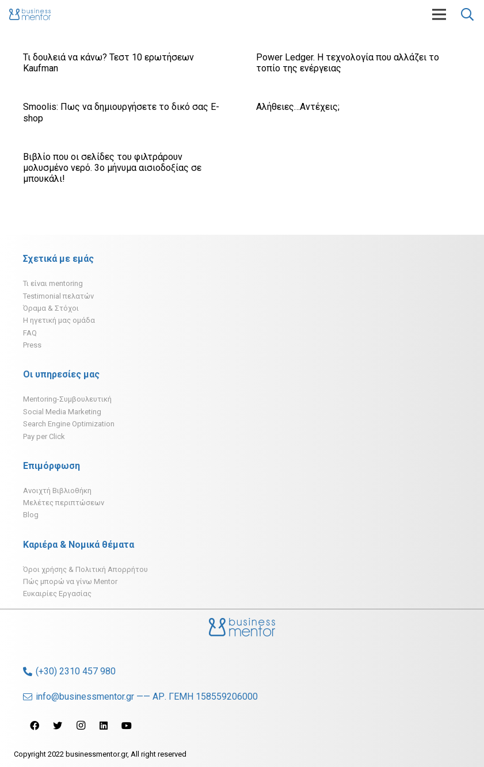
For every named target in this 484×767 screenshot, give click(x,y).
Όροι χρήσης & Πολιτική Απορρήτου (85, 569)
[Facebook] (34, 725)
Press (32, 345)
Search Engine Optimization (69, 423)
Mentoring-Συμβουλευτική (67, 399)
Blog (31, 514)
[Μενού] (439, 14)
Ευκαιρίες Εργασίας (57, 593)
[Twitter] (57, 725)
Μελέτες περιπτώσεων (63, 502)
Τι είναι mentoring (53, 283)
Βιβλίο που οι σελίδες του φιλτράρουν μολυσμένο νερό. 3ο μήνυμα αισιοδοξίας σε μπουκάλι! (112, 167)
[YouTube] (126, 725)
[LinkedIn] (103, 725)
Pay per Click (44, 436)
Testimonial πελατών (58, 296)
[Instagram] (80, 725)
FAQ (30, 333)
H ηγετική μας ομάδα (59, 320)
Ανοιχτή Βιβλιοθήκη (57, 490)
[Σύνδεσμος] (30, 14)
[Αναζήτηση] (467, 15)
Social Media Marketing (62, 411)
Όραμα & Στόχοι (51, 308)
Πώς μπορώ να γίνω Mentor (70, 581)
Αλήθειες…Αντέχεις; (298, 106)
